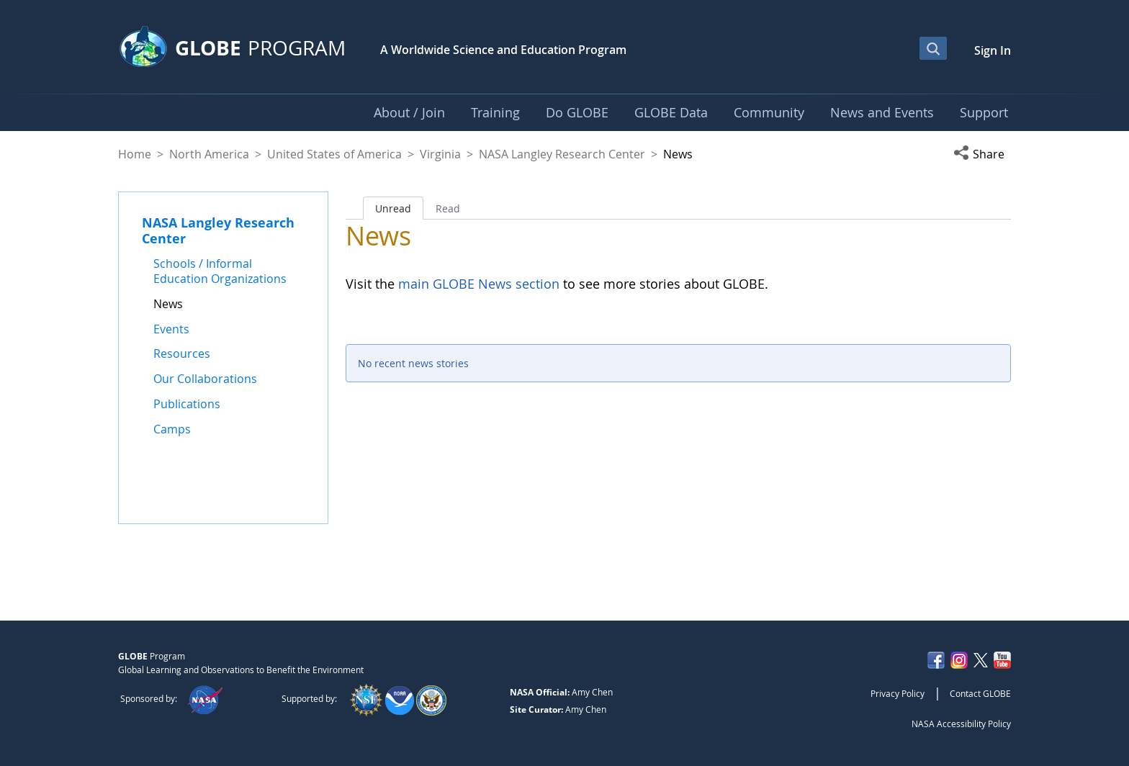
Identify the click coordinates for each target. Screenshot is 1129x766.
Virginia (440, 154)
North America (209, 154)
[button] (982, 154)
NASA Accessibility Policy (961, 723)
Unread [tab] (393, 208)
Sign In (992, 50)
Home (134, 154)
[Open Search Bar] (933, 48)
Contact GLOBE (980, 693)
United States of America (334, 154)
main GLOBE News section (477, 283)
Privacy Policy (898, 693)
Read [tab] (448, 208)
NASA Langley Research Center (562, 154)
